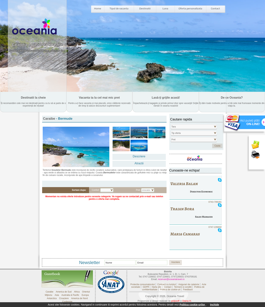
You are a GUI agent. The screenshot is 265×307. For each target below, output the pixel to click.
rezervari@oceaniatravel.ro (171, 279)
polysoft (175, 300)
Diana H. (187, 300)
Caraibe (49, 118)
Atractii (139, 163)
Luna (165, 8)
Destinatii (145, 8)
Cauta (217, 146)
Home (97, 8)
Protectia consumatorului (142, 284)
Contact (215, 8)
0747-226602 (195, 238)
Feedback (188, 289)
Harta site (156, 287)
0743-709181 (195, 213)
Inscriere (175, 262)
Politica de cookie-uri (170, 289)
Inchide (214, 304)
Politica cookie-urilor (193, 304)
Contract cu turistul (166, 284)
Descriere (139, 156)
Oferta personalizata (190, 8)
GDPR (146, 287)
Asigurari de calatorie (188, 284)
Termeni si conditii (183, 287)
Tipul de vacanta (118, 8)
